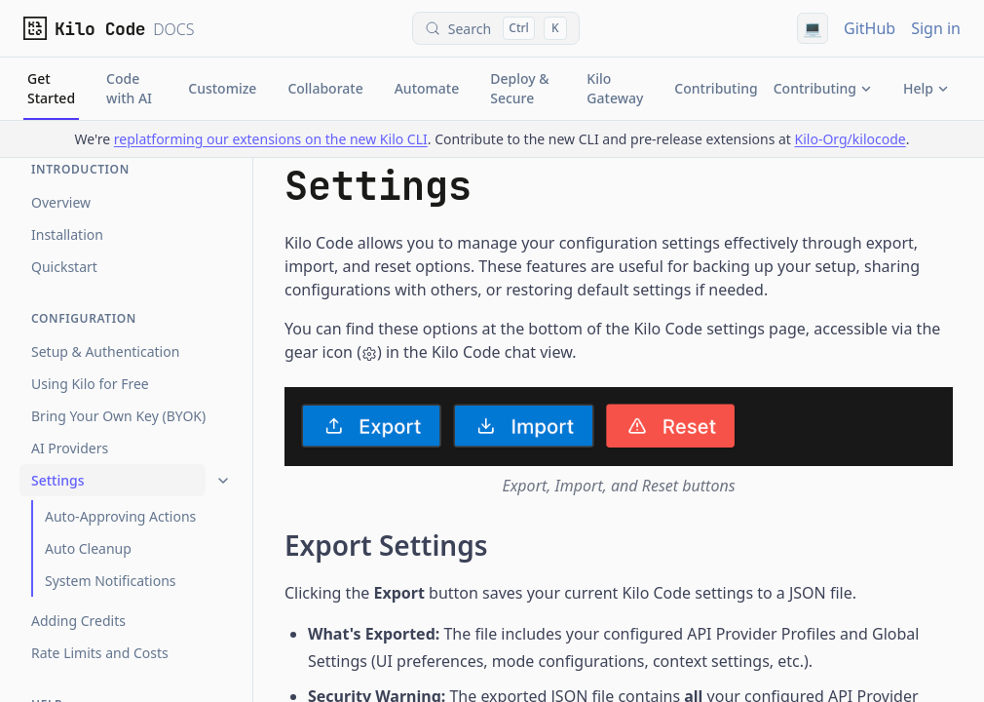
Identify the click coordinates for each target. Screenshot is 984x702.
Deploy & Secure (519, 88)
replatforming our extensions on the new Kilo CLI (271, 139)
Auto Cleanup (88, 548)
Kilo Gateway (615, 88)
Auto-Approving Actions (120, 516)
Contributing (715, 88)
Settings (58, 480)
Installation (67, 234)
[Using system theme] (812, 28)
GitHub (869, 28)
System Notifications (110, 580)
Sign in (936, 28)
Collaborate (324, 88)
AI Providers (69, 448)
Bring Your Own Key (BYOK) (118, 416)
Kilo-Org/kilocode (850, 139)
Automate (427, 88)
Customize (222, 88)
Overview (61, 202)
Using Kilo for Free (90, 383)
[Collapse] (223, 480)
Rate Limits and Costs (100, 653)
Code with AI (129, 88)
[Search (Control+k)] (496, 28)
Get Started (51, 94)
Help (926, 88)
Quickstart (64, 266)
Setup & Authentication (105, 351)
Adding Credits (78, 620)
